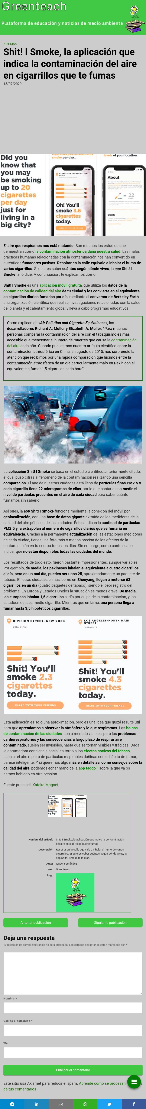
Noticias (10, 44)
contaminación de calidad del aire (32, 291)
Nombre (10, 998)
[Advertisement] (73, 118)
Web (6, 1043)
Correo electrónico (18, 1020)
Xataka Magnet (45, 785)
